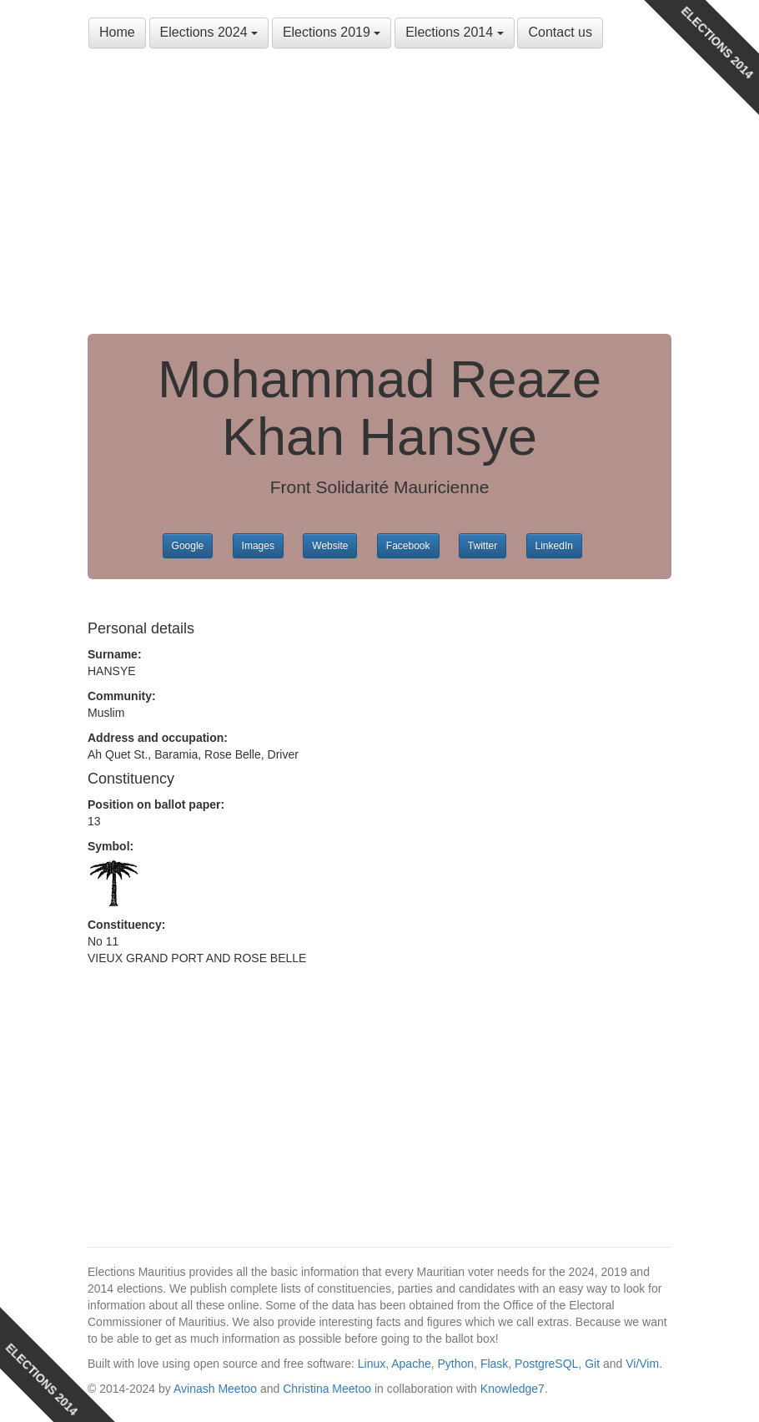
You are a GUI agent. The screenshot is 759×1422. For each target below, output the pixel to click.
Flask (494, 1363)
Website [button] (330, 546)
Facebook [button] (408, 546)
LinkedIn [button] (554, 546)
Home (117, 32)
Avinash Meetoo (215, 1388)
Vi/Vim (642, 1363)
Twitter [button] (482, 546)
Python (456, 1363)
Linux (371, 1363)
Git (592, 1363)
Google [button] (188, 546)
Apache (410, 1363)
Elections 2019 (331, 32)
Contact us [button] (559, 32)
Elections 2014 (454, 32)
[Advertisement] (379, 192)
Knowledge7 (512, 1388)
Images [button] (258, 546)
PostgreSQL (546, 1363)
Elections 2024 (209, 32)
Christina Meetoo (327, 1388)
